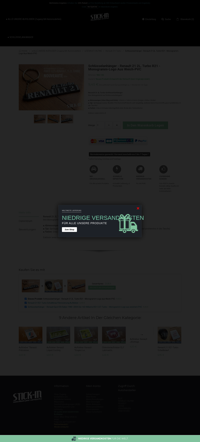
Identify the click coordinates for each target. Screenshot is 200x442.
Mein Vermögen (93, 402)
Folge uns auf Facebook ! (65, 422)
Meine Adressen (93, 404)
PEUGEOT (122, 403)
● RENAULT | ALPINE (93, 51)
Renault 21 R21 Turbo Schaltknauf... (168, 349)
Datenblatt (25, 221)
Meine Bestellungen (94, 399)
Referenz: (92, 75)
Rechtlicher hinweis (62, 399)
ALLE (120, 398)
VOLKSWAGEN (124, 408)
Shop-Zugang (60, 394)
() (187, 19)
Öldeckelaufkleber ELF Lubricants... (113, 349)
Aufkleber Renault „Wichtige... (138, 340)
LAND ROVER (124, 411)
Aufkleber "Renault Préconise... (28, 349)
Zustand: (91, 79)
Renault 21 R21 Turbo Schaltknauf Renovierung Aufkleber (53, 303)
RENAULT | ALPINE (126, 401)
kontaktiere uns (61, 397)
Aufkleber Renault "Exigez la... (83, 349)
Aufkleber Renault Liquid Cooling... (55, 349)
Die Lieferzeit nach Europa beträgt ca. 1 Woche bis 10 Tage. (123, 85)
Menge (91, 125)
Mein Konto (91, 397)
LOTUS (121, 406)
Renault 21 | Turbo (113, 51)
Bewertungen (27, 229)
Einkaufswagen (93, 394)
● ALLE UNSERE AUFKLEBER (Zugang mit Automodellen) (56, 51)
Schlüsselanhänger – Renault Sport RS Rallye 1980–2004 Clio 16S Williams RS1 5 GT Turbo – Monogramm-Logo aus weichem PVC (85, 307)
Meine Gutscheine (94, 412)
